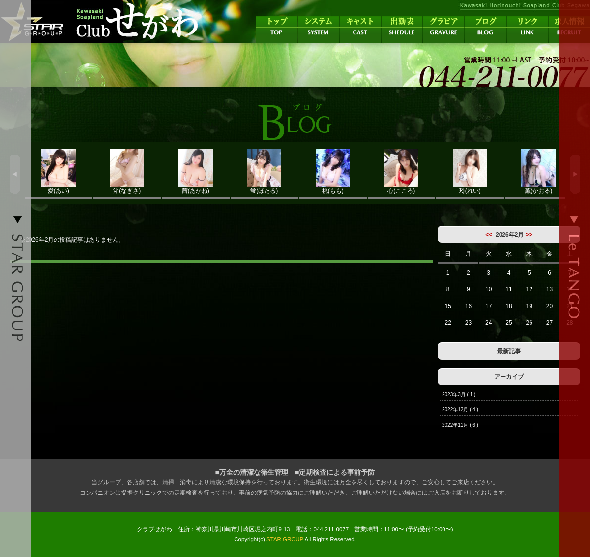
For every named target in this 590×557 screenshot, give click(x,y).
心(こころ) (402, 171)
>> (529, 234)
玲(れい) (470, 171)
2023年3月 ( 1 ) (458, 394)
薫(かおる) (539, 171)
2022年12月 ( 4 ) (460, 409)
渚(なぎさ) (127, 171)
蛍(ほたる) (264, 171)
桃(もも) (333, 171)
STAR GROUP (284, 539)
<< (488, 234)
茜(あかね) (196, 171)
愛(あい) (58, 171)
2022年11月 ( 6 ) (460, 425)
